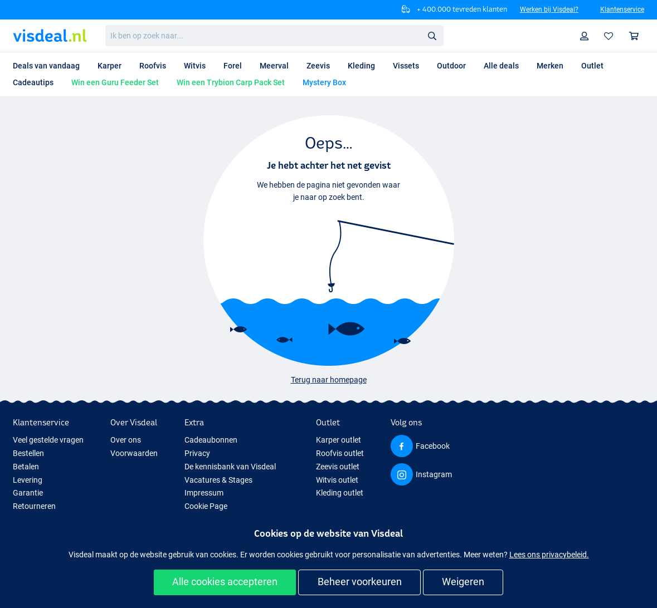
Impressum (203, 492)
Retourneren (34, 506)
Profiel (587, 36)
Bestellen (28, 453)
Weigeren (463, 581)
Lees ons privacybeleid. (549, 554)
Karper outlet (338, 439)
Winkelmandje (636, 36)
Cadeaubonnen (210, 439)
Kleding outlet (339, 492)
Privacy (197, 453)
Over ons (125, 439)
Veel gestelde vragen (48, 439)
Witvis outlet (337, 479)
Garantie (28, 492)
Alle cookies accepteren (225, 581)
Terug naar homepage (329, 379)
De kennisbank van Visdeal (230, 466)
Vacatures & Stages (218, 479)
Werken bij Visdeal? (549, 9)
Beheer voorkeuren (360, 581)
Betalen (26, 466)
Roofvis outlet (340, 453)
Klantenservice (622, 9)
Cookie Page (205, 506)
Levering (27, 479)
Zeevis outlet (337, 466)
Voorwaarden (134, 453)
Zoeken (435, 36)
